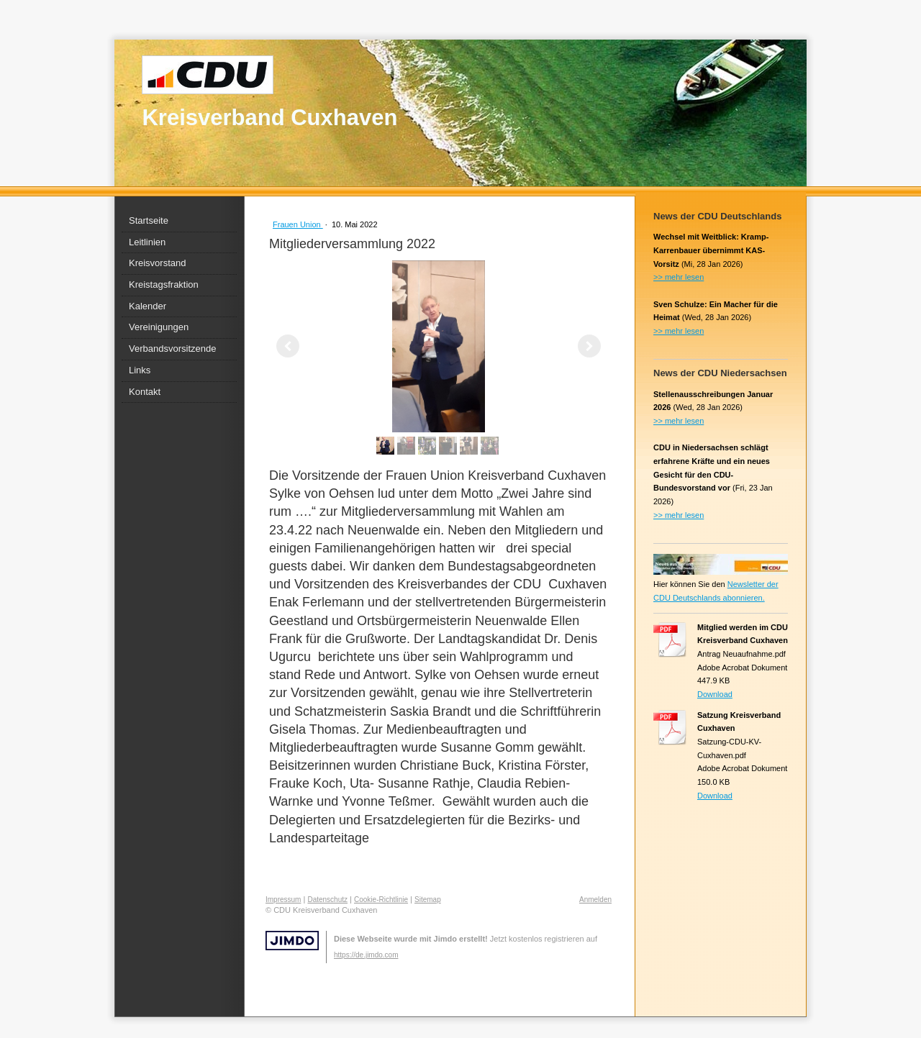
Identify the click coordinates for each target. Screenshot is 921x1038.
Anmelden (595, 899)
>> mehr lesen (678, 277)
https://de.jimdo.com (366, 955)
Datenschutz (327, 899)
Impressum (283, 899)
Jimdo (292, 940)
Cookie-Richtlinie (381, 899)
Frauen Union (298, 224)
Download (714, 694)
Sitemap (427, 899)
